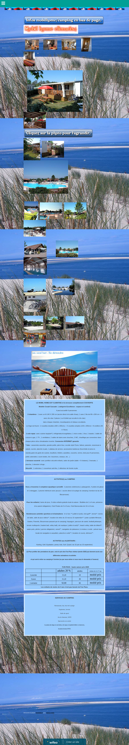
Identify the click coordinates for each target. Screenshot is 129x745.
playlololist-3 (39, 712)
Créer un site (72, 741)
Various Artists (50, 712)
